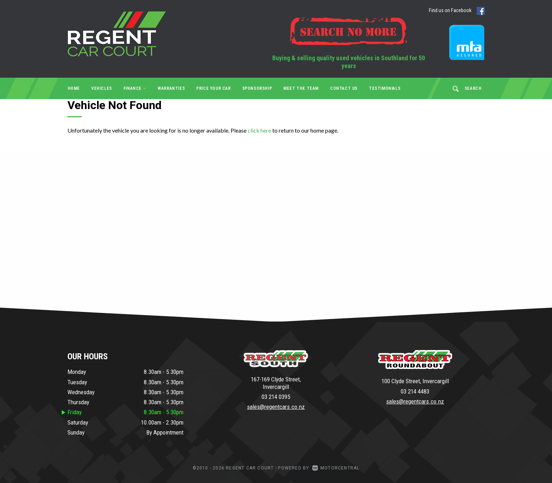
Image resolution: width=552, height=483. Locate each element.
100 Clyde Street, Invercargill (415, 381)
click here (259, 130)
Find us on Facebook (460, 11)
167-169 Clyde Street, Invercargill (276, 383)
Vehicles (101, 88)
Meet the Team (301, 88)
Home (74, 88)
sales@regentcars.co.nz (276, 406)
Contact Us (344, 88)
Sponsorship (257, 88)
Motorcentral (336, 468)
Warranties (171, 88)
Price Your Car (213, 88)
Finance (134, 88)
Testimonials (384, 88)
